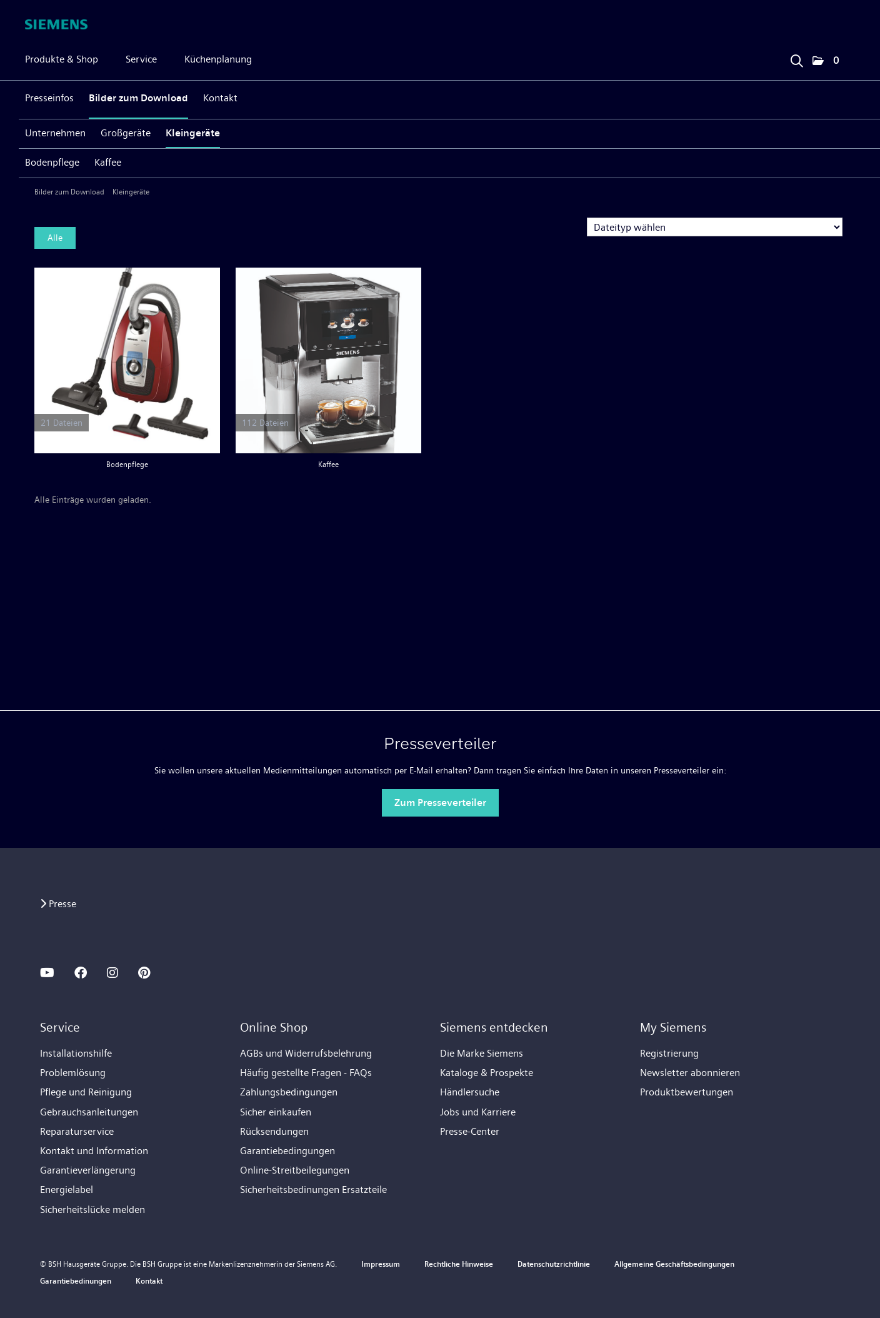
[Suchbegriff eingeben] (796, 58)
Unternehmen (55, 133)
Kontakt (220, 98)
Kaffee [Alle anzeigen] (326, 464)
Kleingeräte (193, 133)
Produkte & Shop (61, 59)
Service (141, 59)
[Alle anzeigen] (127, 360)
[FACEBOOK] (80, 973)
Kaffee (107, 162)
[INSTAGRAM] (112, 973)
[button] (825, 61)
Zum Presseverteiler (440, 802)
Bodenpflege (52, 162)
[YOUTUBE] (47, 973)
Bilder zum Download (138, 98)
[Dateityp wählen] (714, 227)
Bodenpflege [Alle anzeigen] (127, 464)
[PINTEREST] (144, 973)
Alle (55, 238)
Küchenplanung (218, 59)
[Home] (56, 24)
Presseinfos (49, 98)
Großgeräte (126, 133)
